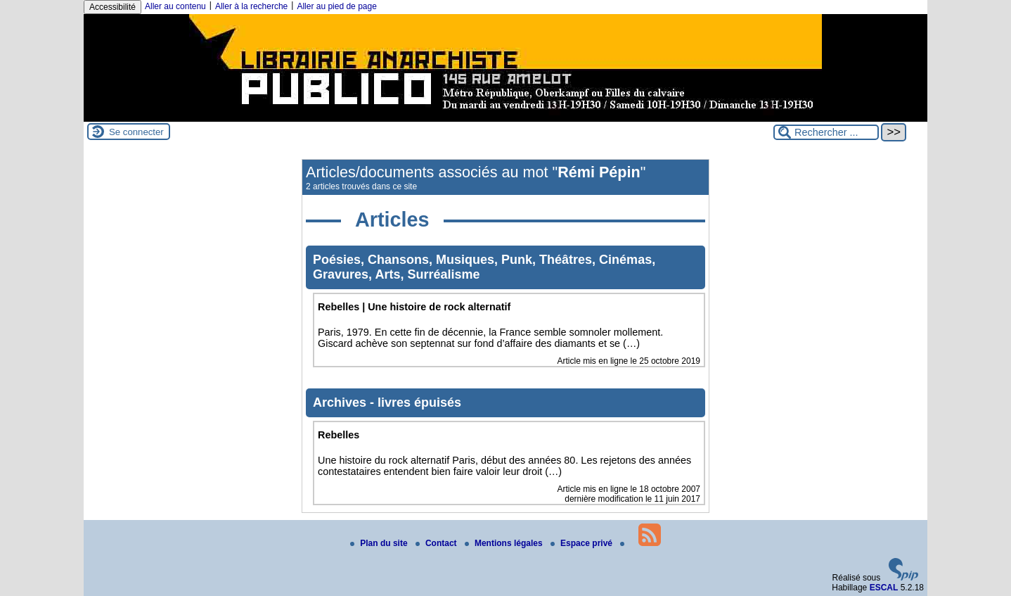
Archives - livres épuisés (387, 402)
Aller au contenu (175, 6)
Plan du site (380, 543)
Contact (437, 543)
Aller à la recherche (251, 6)
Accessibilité (112, 7)
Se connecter (136, 132)
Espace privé (582, 543)
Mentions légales (505, 543)
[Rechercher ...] (826, 132)
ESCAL (884, 587)
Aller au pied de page (336, 6)
